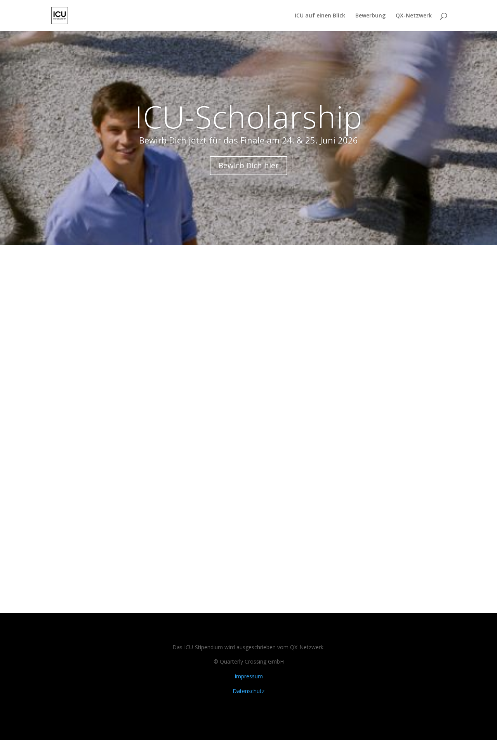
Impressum (249, 676)
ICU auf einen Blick (320, 16)
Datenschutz (248, 691)
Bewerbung (370, 16)
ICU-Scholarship (249, 116)
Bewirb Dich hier (248, 165)
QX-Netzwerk (414, 16)
